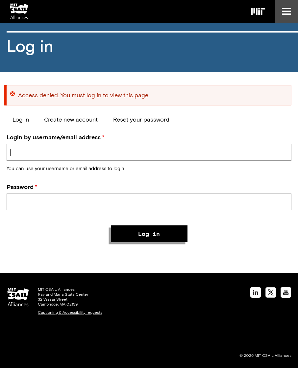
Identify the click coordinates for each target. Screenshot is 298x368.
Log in (20, 119)
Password (20, 186)
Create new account (71, 119)
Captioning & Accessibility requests (70, 312)
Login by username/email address (54, 137)
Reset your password (141, 119)
